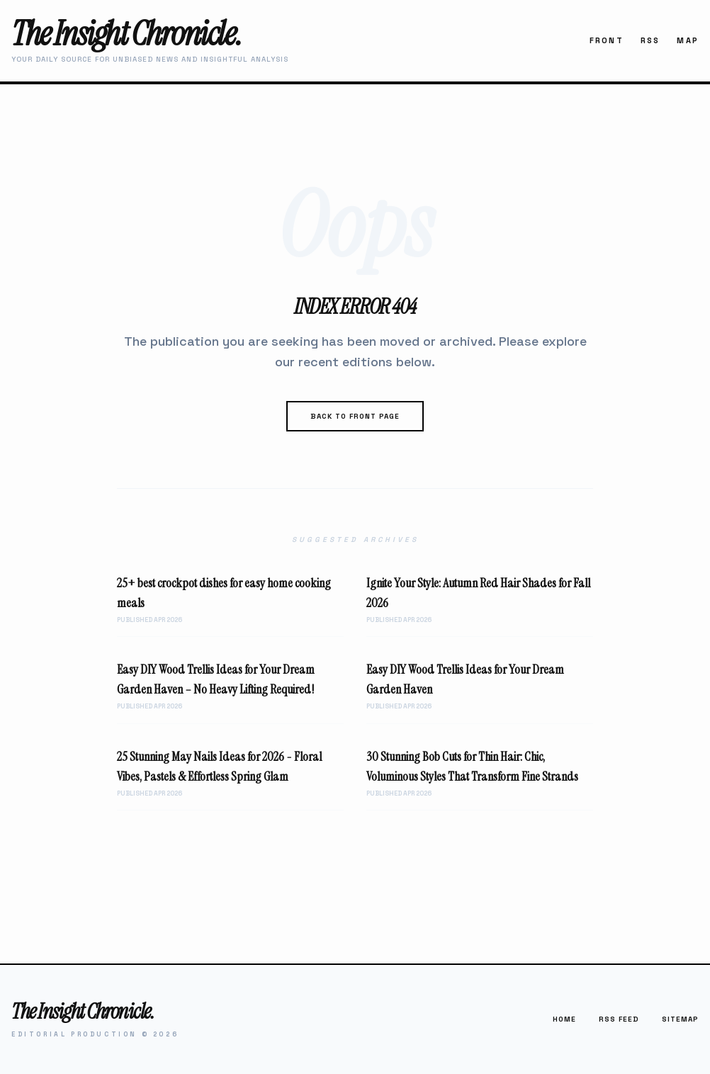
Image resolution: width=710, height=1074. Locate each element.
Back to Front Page (355, 416)
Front (607, 40)
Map (688, 40)
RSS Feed (619, 1019)
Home (564, 1019)
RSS (650, 40)
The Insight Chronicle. (126, 33)
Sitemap (680, 1019)
